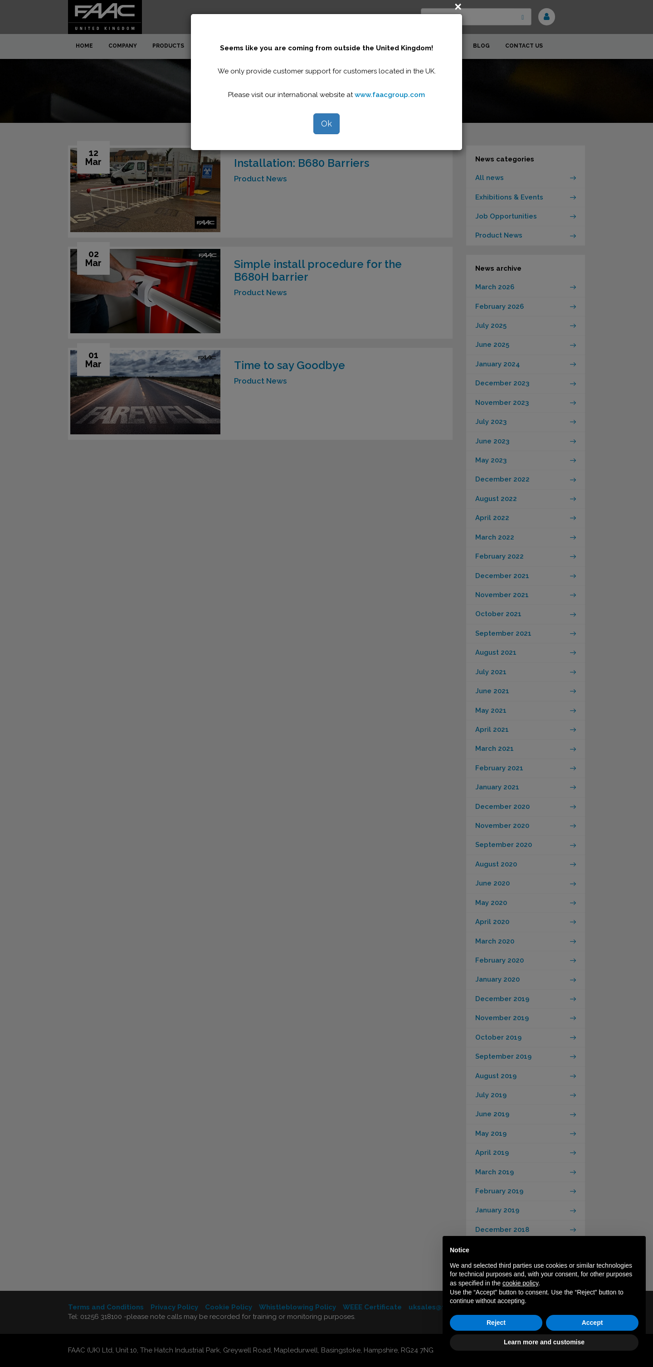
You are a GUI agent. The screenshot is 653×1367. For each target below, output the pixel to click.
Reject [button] (496, 1322)
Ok (326, 123)
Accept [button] (592, 1322)
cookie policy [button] (520, 1283)
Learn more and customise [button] (544, 1342)
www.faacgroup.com (390, 95)
